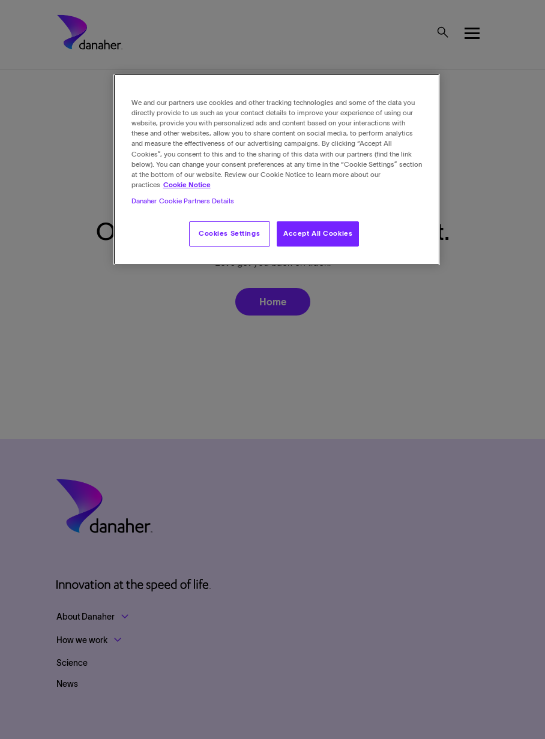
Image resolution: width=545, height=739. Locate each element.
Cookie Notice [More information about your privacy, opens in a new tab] (187, 184)
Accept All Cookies (317, 233)
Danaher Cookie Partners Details (183, 201)
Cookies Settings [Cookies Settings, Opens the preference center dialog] (229, 233)
